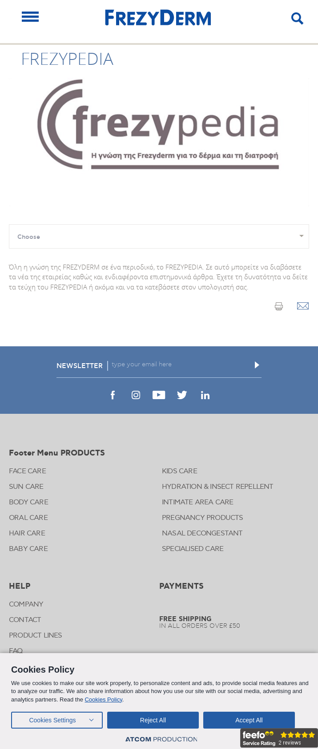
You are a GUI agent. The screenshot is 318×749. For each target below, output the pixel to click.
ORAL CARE (28, 518)
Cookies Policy (103, 699)
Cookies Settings (52, 720)
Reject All (153, 720)
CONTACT (25, 620)
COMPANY (26, 604)
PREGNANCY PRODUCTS (202, 518)
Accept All (248, 720)
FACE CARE (27, 471)
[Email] (303, 307)
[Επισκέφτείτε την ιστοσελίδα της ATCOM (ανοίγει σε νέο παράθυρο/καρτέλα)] (161, 739)
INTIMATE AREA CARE (197, 502)
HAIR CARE (27, 533)
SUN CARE (26, 487)
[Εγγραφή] (257, 365)
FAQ (16, 651)
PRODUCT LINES (35, 635)
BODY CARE (28, 502)
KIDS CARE (179, 471)
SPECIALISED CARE (192, 549)
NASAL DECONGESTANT (202, 533)
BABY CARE (28, 549)
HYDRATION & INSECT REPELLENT (218, 487)
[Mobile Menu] (30, 17)
